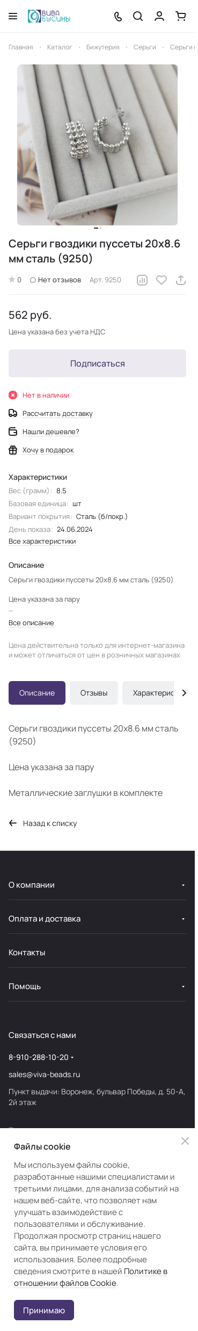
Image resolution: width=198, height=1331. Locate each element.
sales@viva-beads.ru (44, 1074)
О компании (32, 884)
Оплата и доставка (44, 918)
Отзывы (93, 693)
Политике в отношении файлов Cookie (90, 1277)
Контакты (27, 952)
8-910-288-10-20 (39, 1057)
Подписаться (97, 363)
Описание (37, 693)
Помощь (25, 986)
